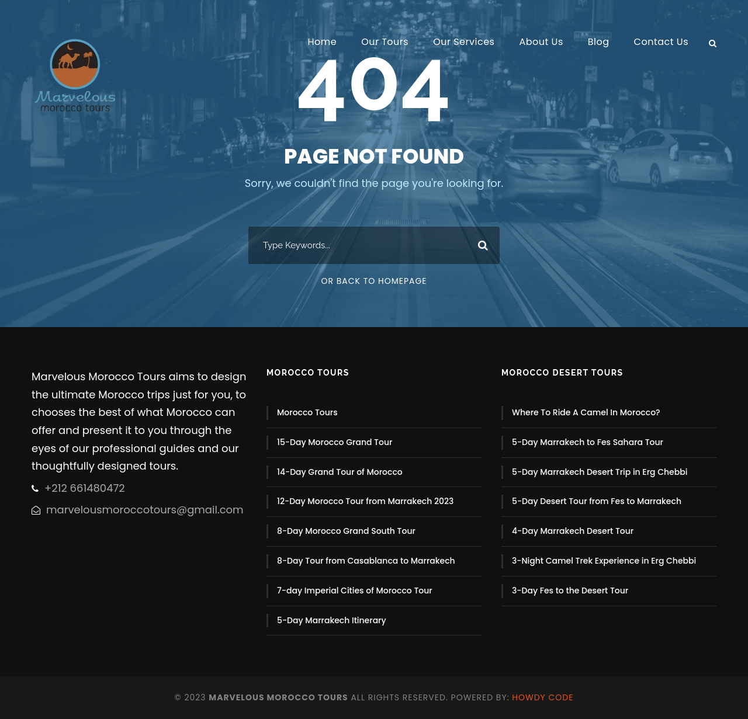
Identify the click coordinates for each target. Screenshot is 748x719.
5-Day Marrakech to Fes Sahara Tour (587, 442)
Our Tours (384, 41)
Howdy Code (542, 697)
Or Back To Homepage (374, 281)
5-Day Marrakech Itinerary (331, 620)
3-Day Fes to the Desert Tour (570, 590)
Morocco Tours (307, 412)
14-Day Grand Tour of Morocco (340, 472)
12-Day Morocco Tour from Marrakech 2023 (365, 501)
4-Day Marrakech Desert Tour (572, 531)
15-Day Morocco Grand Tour (334, 442)
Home (322, 41)
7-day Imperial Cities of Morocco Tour (354, 590)
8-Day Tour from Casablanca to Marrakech (366, 561)
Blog (599, 41)
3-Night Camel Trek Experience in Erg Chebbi (604, 561)
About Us (541, 41)
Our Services (463, 41)
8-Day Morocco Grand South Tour (346, 531)
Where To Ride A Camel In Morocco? (586, 412)
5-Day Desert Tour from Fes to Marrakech (596, 501)
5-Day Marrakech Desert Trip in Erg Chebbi (599, 472)
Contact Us (661, 41)
